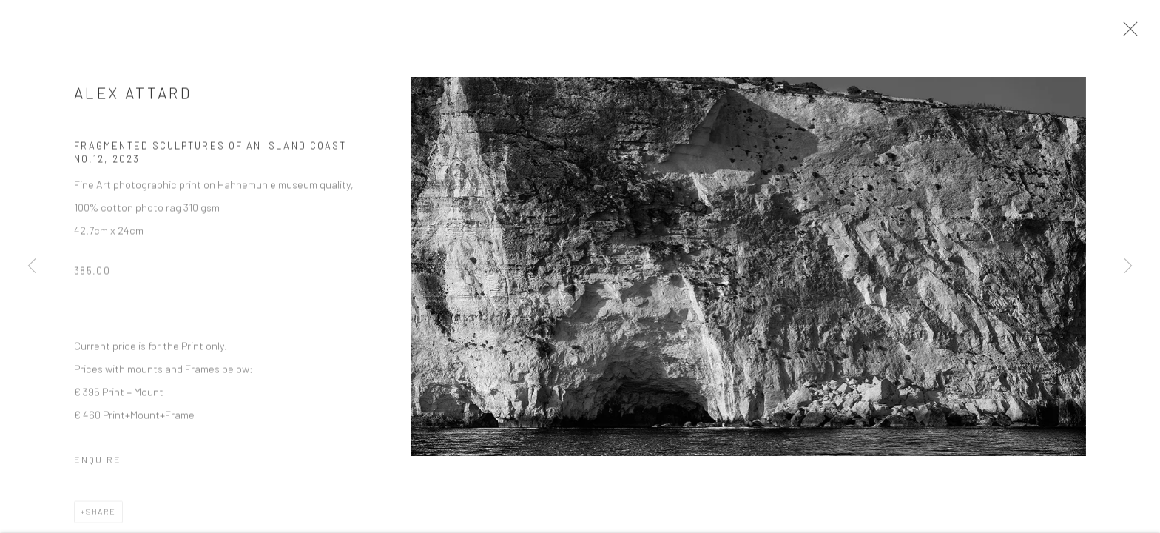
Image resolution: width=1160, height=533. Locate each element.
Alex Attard (133, 97)
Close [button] (1132, 33)
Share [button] (101, 516)
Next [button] (1128, 266)
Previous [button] (32, 266)
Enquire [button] (97, 464)
